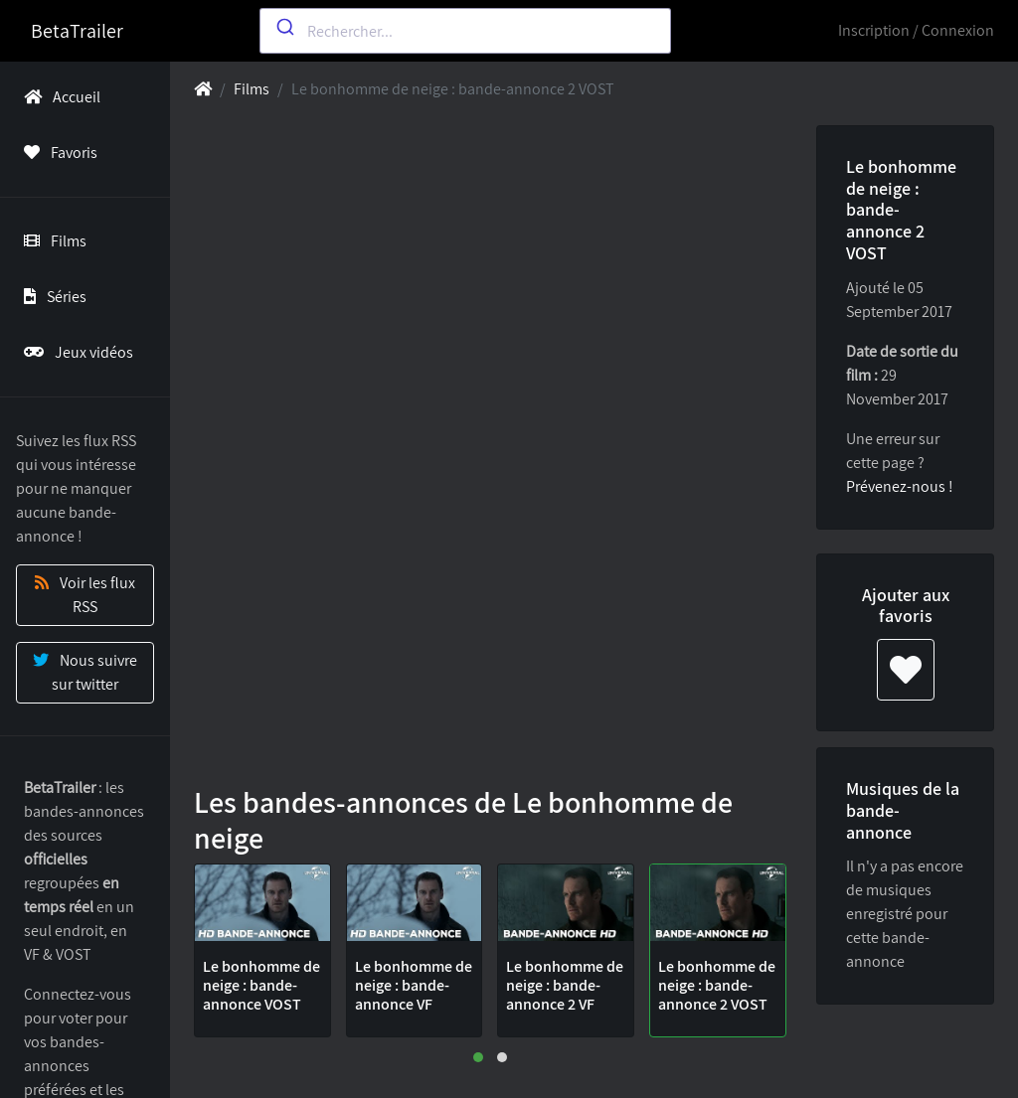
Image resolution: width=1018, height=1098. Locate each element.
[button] (478, 1057)
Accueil (58, 96)
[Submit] (283, 27)
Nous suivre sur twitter (85, 672)
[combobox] (464, 31)
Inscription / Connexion (916, 30)
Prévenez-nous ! (899, 486)
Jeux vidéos (74, 352)
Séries (51, 296)
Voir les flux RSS (85, 594)
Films (51, 241)
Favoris (56, 152)
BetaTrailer (77, 31)
